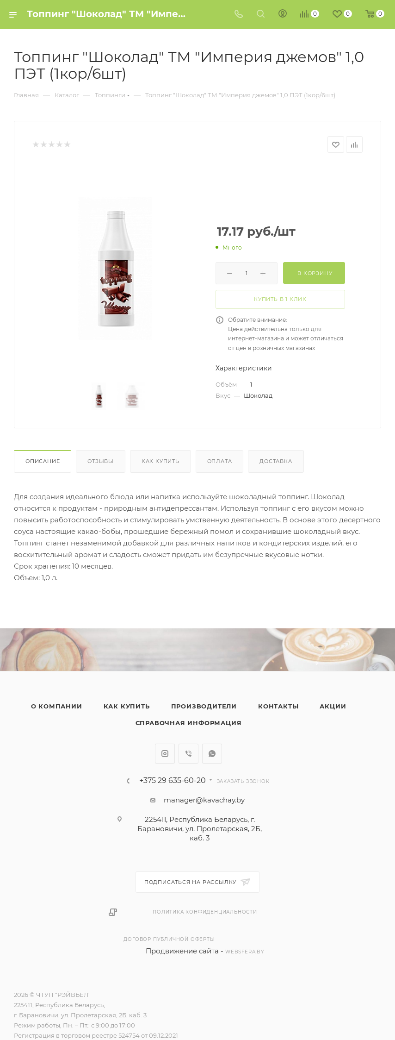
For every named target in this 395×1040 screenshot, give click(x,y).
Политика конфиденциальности (205, 912)
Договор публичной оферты (169, 939)
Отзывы (100, 461)
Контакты (278, 706)
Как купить (160, 461)
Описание (42, 461)
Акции (333, 706)
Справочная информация (189, 723)
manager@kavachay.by (204, 800)
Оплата (219, 461)
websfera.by (244, 952)
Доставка (275, 461)
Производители (204, 706)
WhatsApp (212, 754)
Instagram (165, 754)
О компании (56, 706)
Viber (188, 754)
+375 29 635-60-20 (172, 780)
